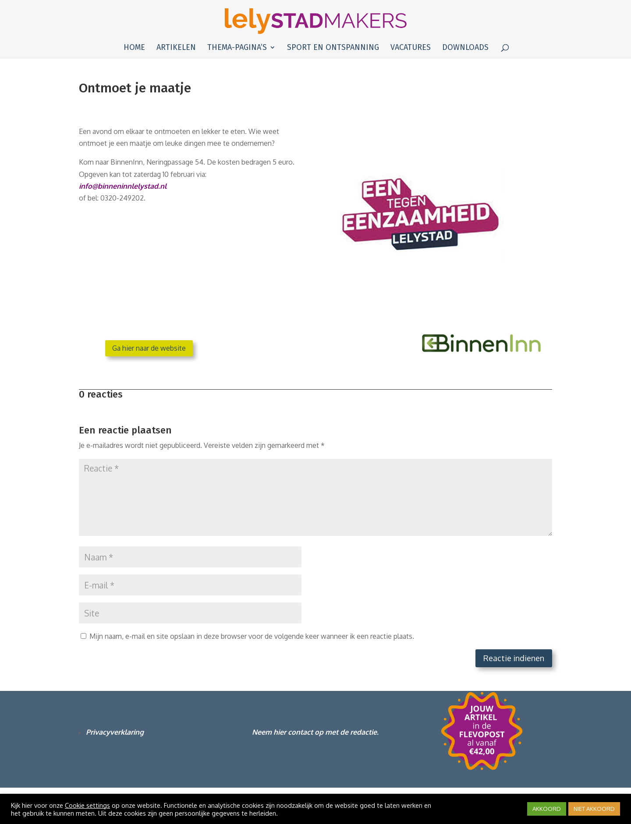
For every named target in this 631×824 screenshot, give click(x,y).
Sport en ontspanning (333, 48)
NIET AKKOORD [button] (594, 808)
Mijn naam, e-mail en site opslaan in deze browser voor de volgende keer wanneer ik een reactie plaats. (251, 636)
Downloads (465, 48)
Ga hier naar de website (149, 348)
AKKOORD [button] (546, 808)
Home (134, 48)
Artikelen (176, 48)
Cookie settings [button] (87, 805)
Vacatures (410, 48)
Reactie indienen (513, 658)
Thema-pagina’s (237, 48)
